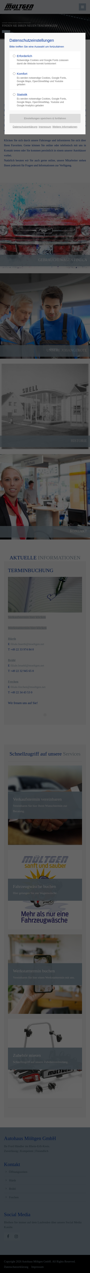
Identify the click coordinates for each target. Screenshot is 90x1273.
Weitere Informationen (64, 126)
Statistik (43, 100)
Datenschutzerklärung (25, 126)
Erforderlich (43, 59)
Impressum (45, 126)
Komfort (43, 79)
